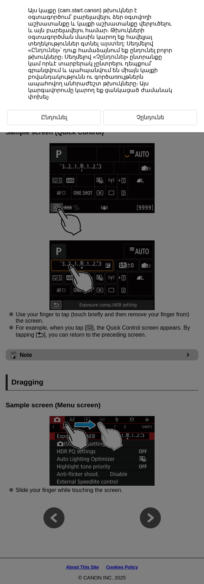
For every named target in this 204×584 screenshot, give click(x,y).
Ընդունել (44, 50)
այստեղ (111, 44)
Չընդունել (110, 57)
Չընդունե (150, 117)
